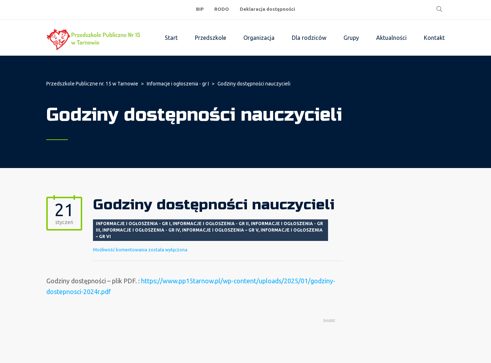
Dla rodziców (309, 37)
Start (171, 37)
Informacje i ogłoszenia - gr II (211, 223)
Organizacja (259, 37)
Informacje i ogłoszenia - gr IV (141, 230)
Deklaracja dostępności (267, 8)
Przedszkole (210, 37)
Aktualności (391, 37)
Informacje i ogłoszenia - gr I (133, 223)
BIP (200, 8)
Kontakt (434, 37)
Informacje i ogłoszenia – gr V (220, 230)
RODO (221, 8)
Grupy (351, 37)
